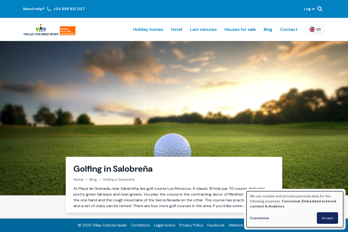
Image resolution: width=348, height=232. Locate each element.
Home (78, 179)
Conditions (140, 225)
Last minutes (203, 29)
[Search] (320, 9)
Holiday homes (148, 29)
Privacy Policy (191, 225)
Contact (288, 29)
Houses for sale (240, 29)
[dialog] (294, 209)
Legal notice (164, 225)
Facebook (216, 225)
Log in (309, 8)
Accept (327, 218)
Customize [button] (259, 218)
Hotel (176, 29)
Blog (268, 29)
